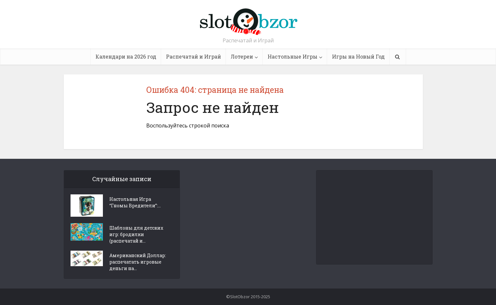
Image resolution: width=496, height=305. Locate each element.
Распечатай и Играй (193, 56)
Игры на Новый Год (358, 56)
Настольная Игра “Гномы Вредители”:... (135, 202)
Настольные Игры (292, 56)
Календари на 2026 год (125, 56)
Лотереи (242, 56)
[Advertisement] (374, 217)
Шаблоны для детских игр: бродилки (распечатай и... (136, 234)
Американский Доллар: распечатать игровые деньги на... (137, 261)
